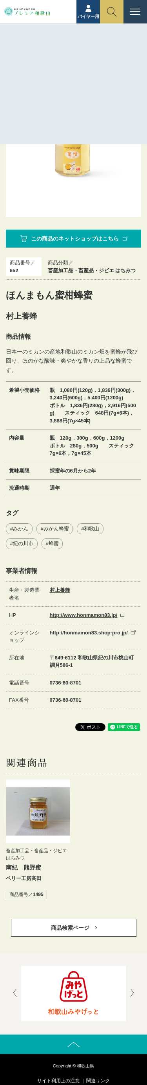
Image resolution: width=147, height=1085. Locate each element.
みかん (20, 529)
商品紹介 (59, 65)
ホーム (35, 65)
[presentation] (14, 993)
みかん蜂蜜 (56, 529)
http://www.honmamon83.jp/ (84, 615)
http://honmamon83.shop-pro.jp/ (89, 633)
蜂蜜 (54, 543)
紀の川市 (23, 543)
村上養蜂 (60, 590)
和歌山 (91, 529)
